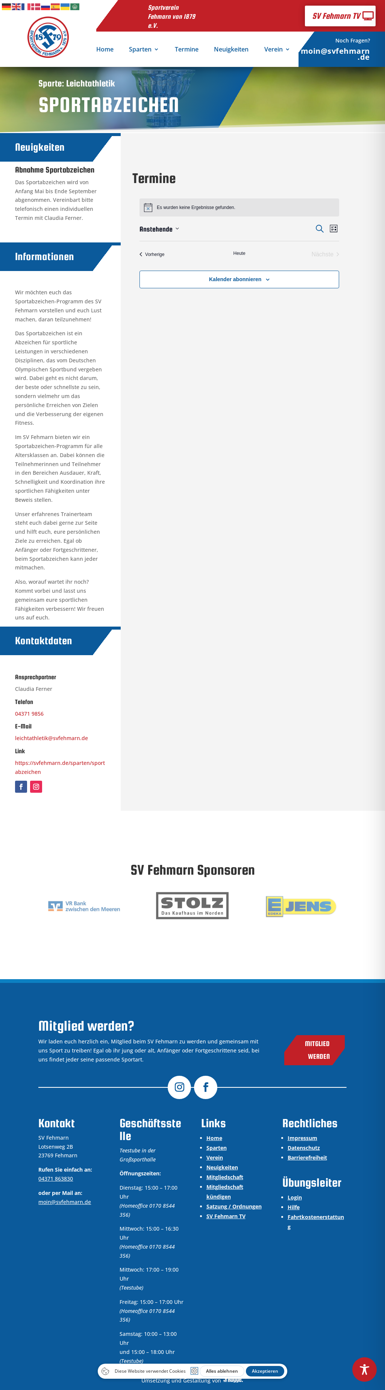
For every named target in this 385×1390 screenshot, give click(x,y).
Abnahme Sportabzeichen (54, 169)
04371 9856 (29, 713)
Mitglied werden (317, 1050)
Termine (187, 50)
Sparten (140, 50)
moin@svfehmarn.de (335, 54)
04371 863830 (55, 1178)
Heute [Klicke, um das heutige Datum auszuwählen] (239, 253)
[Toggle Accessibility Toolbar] (364, 1369)
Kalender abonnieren (235, 279)
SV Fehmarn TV (336, 16)
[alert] (239, 207)
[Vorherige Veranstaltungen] (151, 254)
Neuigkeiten (231, 50)
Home (105, 50)
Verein (273, 50)
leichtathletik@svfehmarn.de (51, 738)
